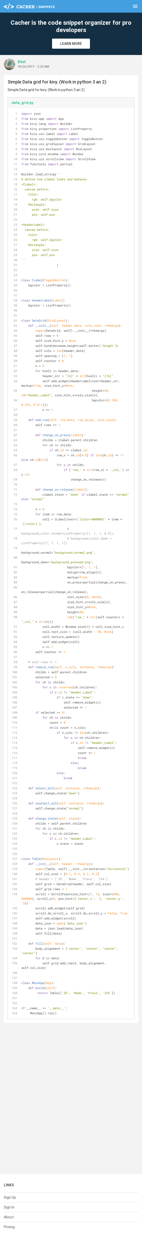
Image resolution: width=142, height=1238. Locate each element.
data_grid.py (22, 102)
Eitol (22, 62)
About (9, 1217)
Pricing (9, 1227)
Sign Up (10, 1197)
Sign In (9, 1207)
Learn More (71, 43)
